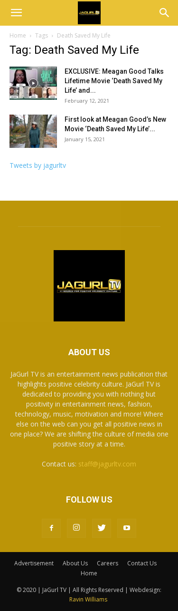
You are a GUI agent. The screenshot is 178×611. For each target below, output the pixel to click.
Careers (107, 563)
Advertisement (34, 563)
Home (17, 35)
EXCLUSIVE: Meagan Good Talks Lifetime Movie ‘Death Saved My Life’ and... (114, 81)
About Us (75, 563)
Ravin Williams (89, 599)
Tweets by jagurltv (37, 165)
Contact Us (142, 563)
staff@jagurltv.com (107, 463)
